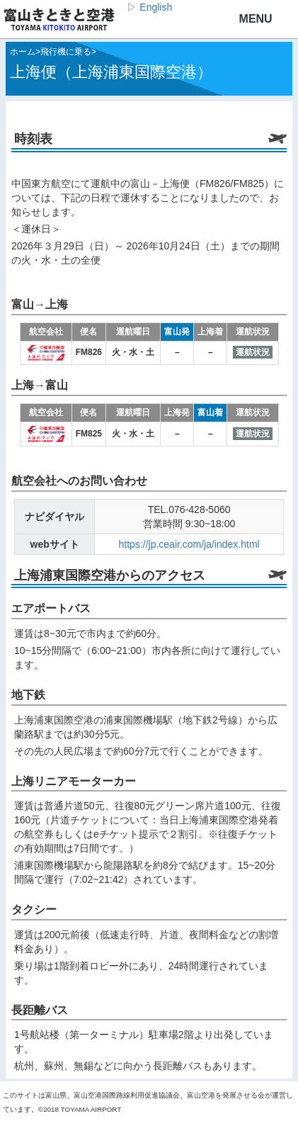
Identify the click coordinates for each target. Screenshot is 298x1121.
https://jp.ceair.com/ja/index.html (189, 544)
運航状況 (253, 352)
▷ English (149, 7)
